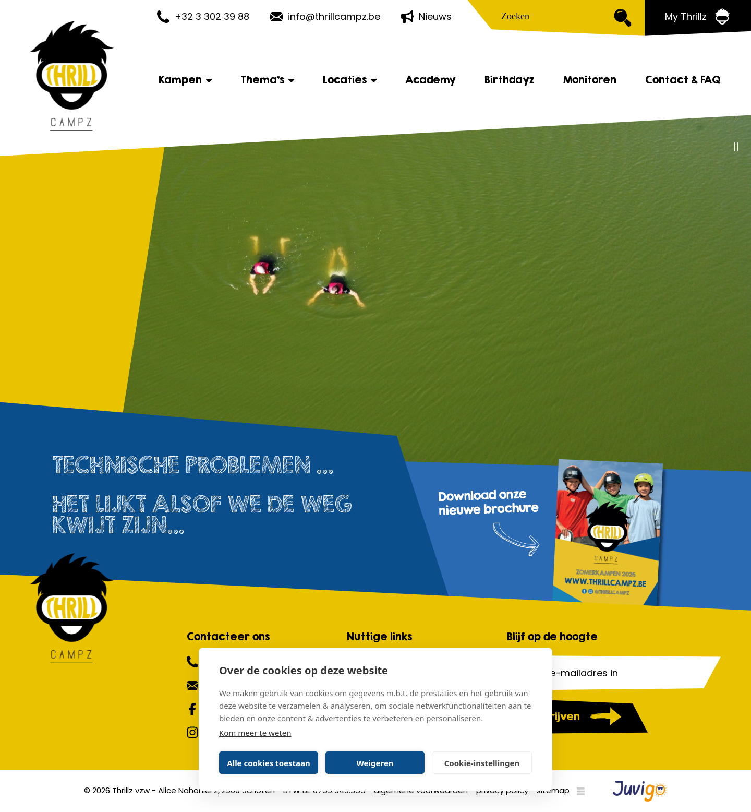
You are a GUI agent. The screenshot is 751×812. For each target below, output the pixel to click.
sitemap (553, 790)
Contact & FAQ (683, 80)
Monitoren (589, 80)
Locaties (350, 80)
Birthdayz (509, 80)
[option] (375, 297)
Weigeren (374, 763)
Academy (430, 80)
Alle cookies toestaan (268, 763)
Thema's (267, 80)
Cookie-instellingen (482, 763)
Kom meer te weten (255, 732)
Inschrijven (551, 716)
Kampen (185, 80)
